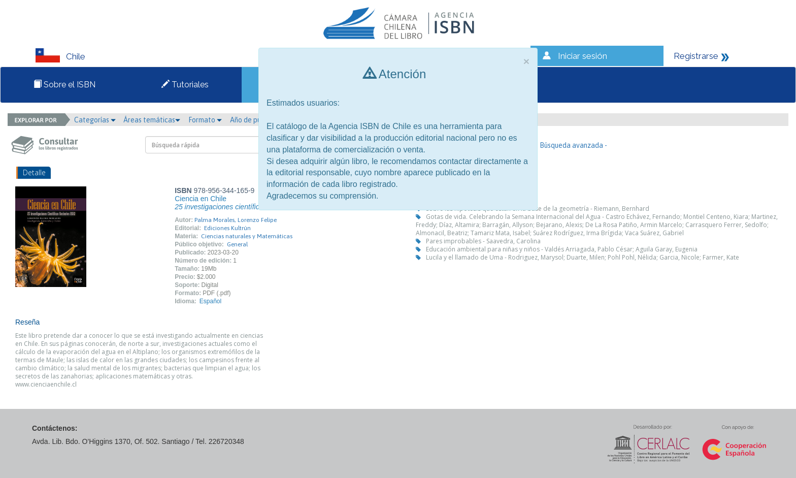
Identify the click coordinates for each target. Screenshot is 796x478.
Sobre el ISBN (64, 84)
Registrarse (696, 56)
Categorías (95, 120)
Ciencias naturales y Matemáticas (246, 236)
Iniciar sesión (582, 56)
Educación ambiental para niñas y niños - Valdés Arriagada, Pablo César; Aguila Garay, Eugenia (562, 249)
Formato (205, 120)
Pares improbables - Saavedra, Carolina (483, 241)
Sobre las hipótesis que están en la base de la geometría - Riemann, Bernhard (537, 208)
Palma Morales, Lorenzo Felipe (235, 220)
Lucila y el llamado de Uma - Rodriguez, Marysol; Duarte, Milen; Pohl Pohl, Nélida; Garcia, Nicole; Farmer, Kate (582, 257)
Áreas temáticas (151, 120)
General (237, 244)
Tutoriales (185, 84)
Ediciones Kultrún (227, 228)
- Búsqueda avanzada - (571, 145)
